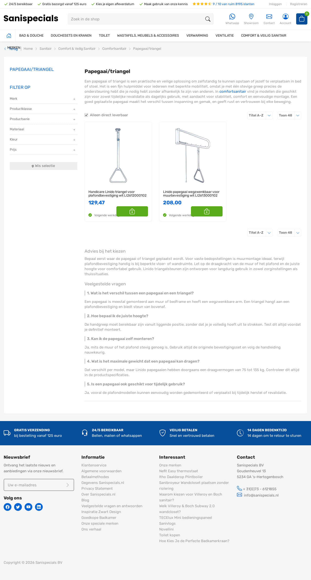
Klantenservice (93, 465)
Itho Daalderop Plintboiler (181, 477)
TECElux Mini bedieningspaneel (185, 517)
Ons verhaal (91, 529)
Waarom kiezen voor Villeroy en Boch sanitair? (190, 497)
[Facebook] (7, 507)
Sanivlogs (167, 523)
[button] (142, 211)
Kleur (43, 139)
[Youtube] (28, 507)
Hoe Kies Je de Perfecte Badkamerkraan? (194, 541)
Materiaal (43, 129)
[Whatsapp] (232, 19)
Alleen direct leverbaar (109, 115)
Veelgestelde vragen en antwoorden (111, 506)
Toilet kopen (169, 535)
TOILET (104, 35)
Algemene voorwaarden (101, 471)
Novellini (166, 529)
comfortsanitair (232, 91)
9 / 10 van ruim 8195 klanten (223, 4)
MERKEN (13, 48)
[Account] (285, 19)
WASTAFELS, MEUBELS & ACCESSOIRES (148, 35)
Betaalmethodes (95, 477)
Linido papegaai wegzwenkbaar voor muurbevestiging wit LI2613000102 (191, 194)
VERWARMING (197, 35)
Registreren (298, 4)
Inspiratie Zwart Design (101, 512)
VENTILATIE (225, 35)
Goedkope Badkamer (98, 517)
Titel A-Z (261, 115)
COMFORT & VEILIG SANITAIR (263, 35)
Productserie (43, 119)
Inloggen (275, 4)
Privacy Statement (97, 488)
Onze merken (170, 465)
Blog (85, 500)
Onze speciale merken (99, 523)
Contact (269, 19)
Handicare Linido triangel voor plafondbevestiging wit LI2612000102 (117, 194)
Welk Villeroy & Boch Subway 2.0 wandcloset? (187, 509)
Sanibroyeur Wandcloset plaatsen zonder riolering (194, 486)
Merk (43, 99)
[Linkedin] (39, 507)
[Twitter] (18, 507)
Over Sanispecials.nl (98, 494)
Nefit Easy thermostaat (178, 471)
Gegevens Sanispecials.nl (102, 483)
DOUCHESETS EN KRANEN (71, 35)
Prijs (43, 150)
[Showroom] (251, 19)
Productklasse (43, 109)
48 (290, 115)
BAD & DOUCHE (31, 35)
